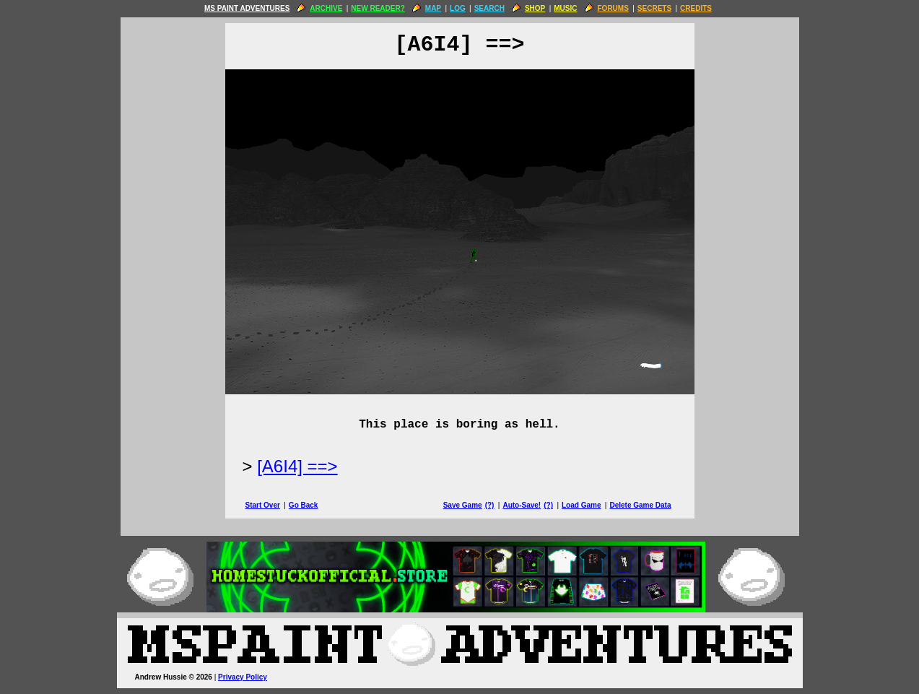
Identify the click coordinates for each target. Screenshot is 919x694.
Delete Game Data (640, 505)
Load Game (581, 505)
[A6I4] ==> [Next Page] (297, 466)
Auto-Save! (521, 505)
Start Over (262, 505)
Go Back (303, 505)
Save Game (462, 505)
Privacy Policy (242, 677)
